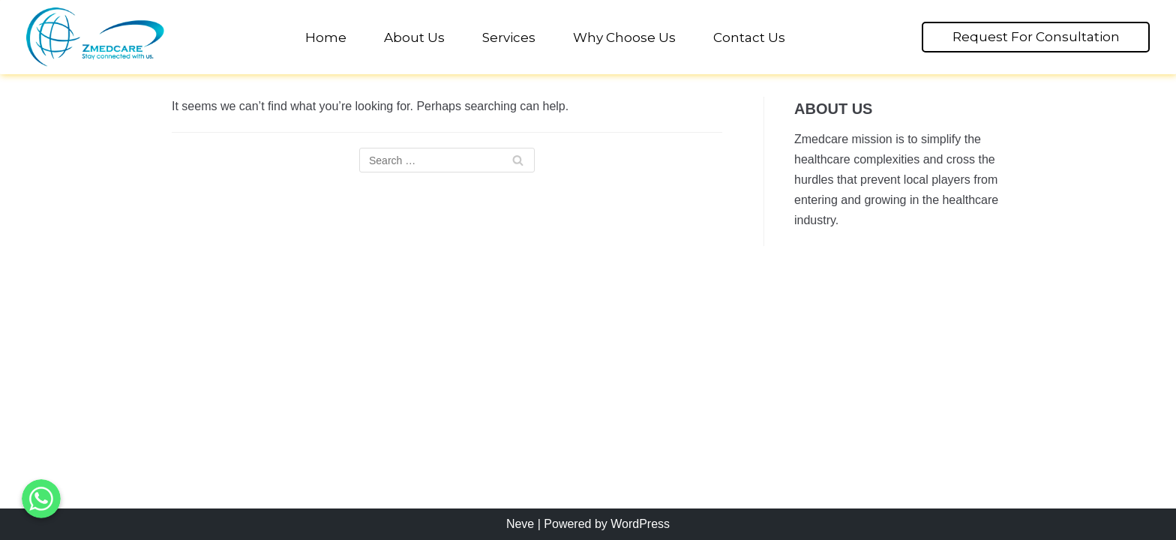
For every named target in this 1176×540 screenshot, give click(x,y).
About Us (414, 37)
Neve (520, 524)
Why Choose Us (624, 37)
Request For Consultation (1036, 36)
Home (325, 37)
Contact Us (749, 37)
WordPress (640, 524)
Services (509, 37)
